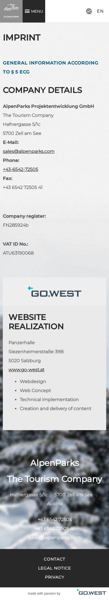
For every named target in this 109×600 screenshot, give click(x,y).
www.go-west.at (26, 369)
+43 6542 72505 (55, 519)
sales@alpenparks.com (28, 151)
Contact (54, 559)
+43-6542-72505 (20, 169)
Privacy (54, 577)
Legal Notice (54, 568)
